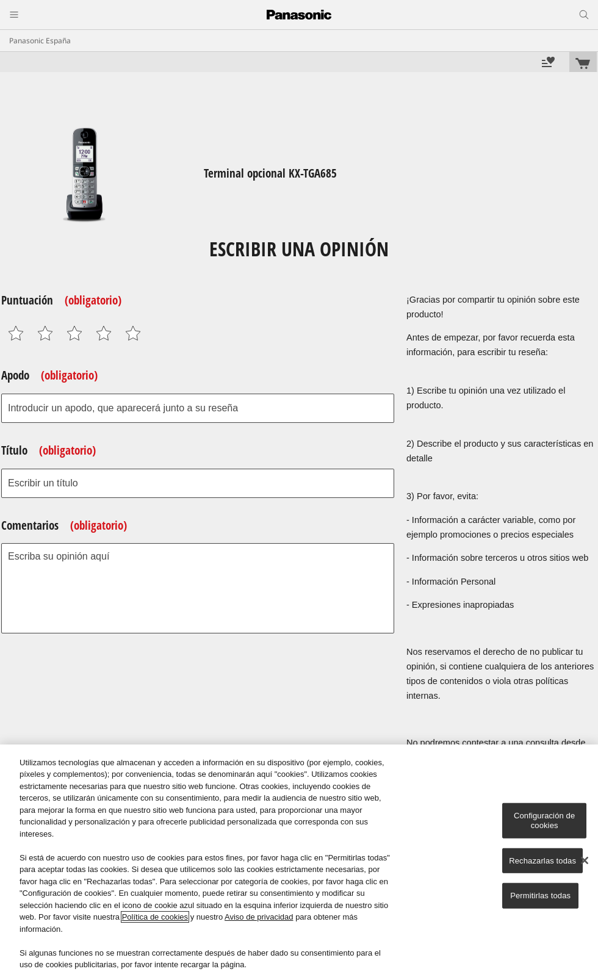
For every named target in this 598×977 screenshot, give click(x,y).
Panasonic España (40, 40)
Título (48, 450)
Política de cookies (155, 916)
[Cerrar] (584, 860)
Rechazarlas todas (542, 860)
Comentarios (64, 525)
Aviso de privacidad (259, 916)
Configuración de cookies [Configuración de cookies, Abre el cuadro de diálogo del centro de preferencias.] (544, 820)
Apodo (49, 375)
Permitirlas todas (540, 895)
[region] (299, 860)
